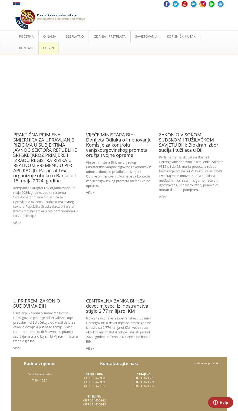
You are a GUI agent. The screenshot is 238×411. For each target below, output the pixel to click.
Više (16, 222)
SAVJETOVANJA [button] (146, 36)
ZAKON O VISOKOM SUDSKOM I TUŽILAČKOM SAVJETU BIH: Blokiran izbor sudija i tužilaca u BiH (188, 142)
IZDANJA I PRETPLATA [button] (109, 36)
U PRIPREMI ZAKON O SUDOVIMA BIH (36, 303)
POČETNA (26, 36)
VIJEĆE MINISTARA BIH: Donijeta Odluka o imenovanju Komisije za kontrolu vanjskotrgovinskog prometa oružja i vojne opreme (119, 145)
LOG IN (48, 48)
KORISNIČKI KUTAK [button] (181, 36)
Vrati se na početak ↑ (207, 363)
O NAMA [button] (49, 36)
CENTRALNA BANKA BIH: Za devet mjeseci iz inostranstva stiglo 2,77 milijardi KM (117, 306)
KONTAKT (26, 48)
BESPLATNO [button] (75, 36)
